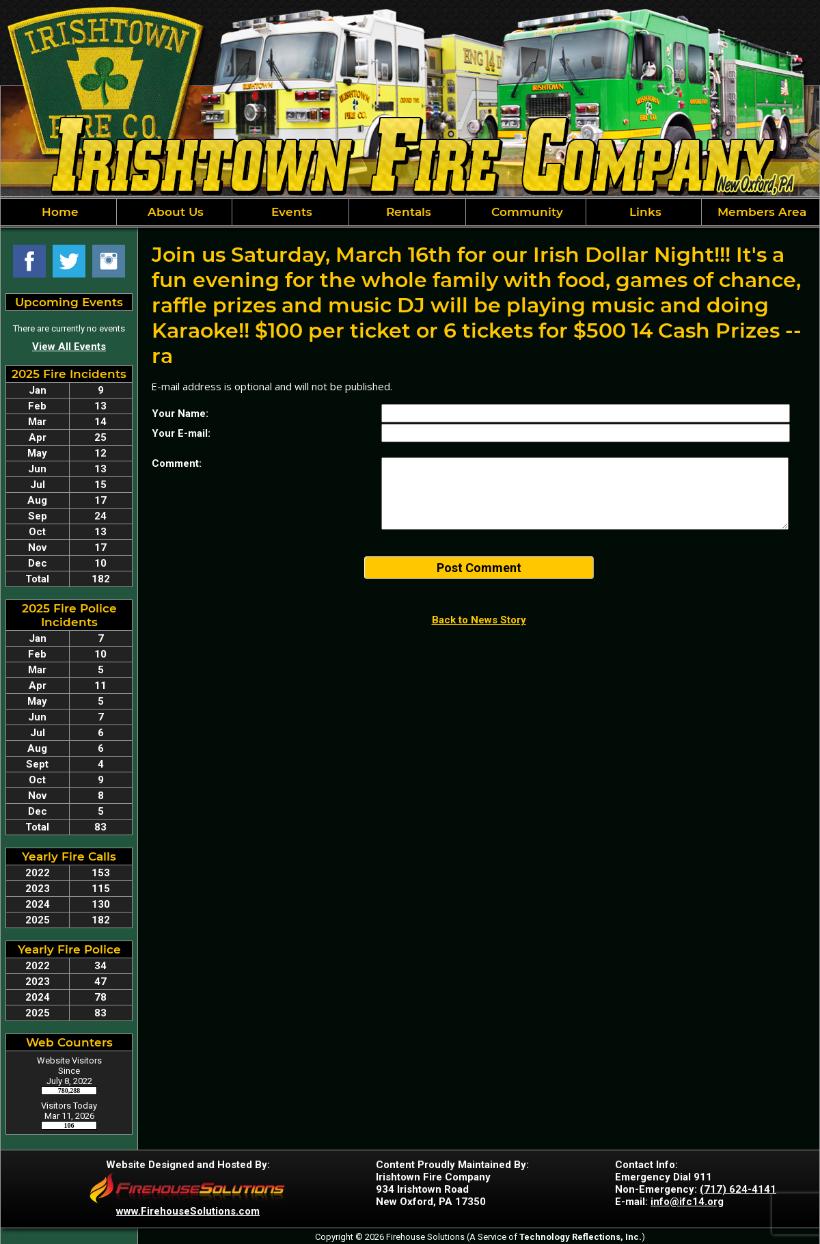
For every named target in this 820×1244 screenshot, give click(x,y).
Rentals (407, 212)
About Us (174, 212)
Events (290, 212)
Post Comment (479, 567)
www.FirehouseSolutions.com (188, 1211)
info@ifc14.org (687, 1201)
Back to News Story (479, 620)
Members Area (760, 212)
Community (525, 212)
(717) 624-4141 (738, 1189)
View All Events (69, 346)
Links (643, 212)
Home (58, 212)
